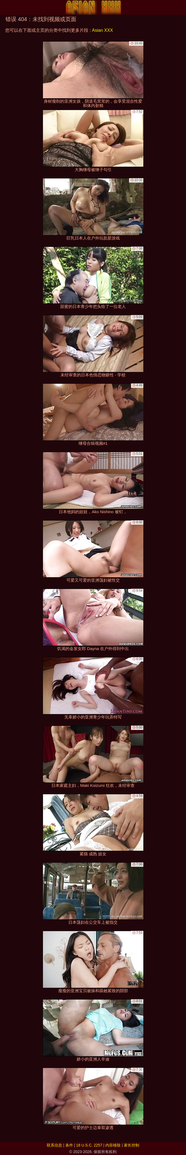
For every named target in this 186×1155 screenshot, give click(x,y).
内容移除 (113, 1145)
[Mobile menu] (5, 7)
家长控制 (131, 1145)
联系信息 (54, 1145)
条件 (69, 1145)
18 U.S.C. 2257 (89, 1145)
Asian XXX (102, 30)
